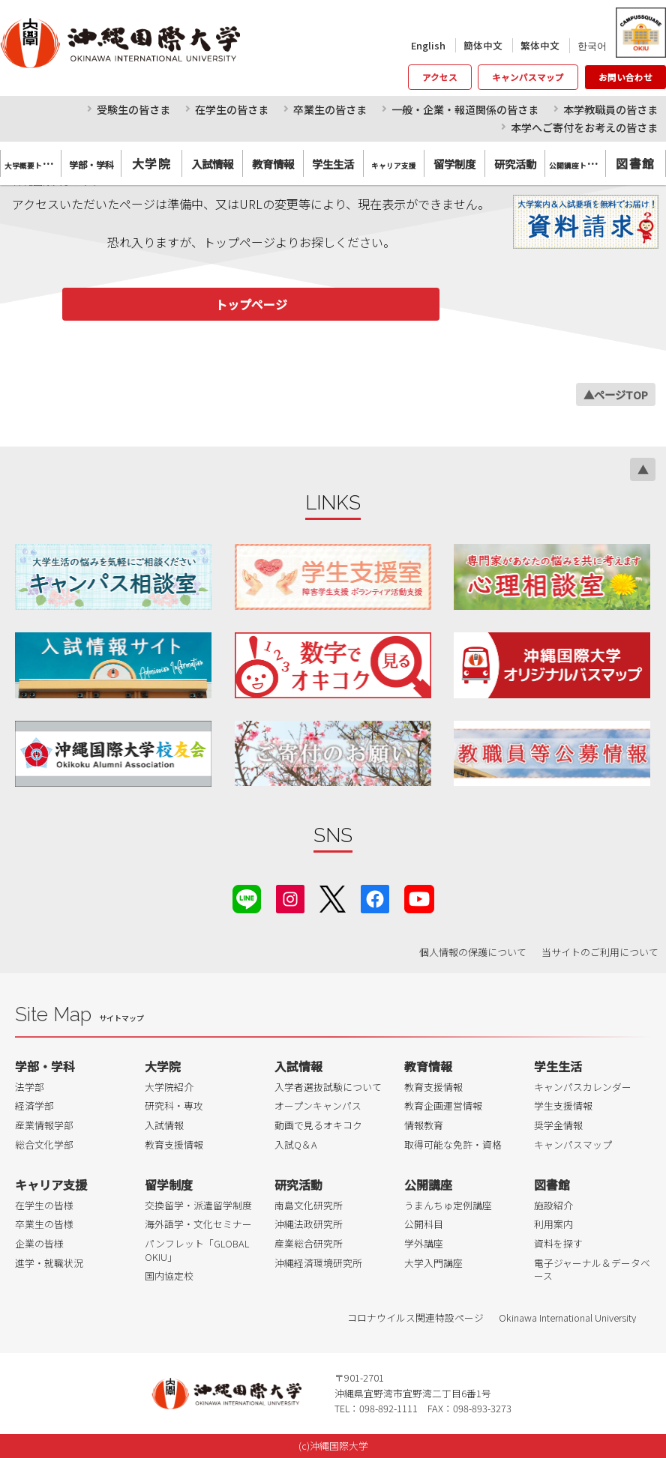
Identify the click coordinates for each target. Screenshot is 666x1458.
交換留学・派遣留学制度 (198, 1205)
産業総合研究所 (308, 1243)
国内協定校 (169, 1275)
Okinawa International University (567, 1317)
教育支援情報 (174, 1144)
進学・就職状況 (49, 1263)
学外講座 (423, 1243)
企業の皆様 (39, 1243)
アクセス (440, 77)
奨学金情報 (558, 1125)
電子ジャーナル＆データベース (592, 1269)
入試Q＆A (295, 1144)
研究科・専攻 (174, 1105)
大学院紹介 (169, 1087)
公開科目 (423, 1224)
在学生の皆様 (44, 1205)
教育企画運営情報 (443, 1105)
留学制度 (169, 1185)
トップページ (251, 304)
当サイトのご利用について (600, 952)
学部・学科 (45, 1066)
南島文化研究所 (308, 1205)
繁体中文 (540, 45)
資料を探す (558, 1243)
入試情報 (164, 1125)
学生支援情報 (563, 1105)
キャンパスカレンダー (583, 1087)
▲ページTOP (616, 394)
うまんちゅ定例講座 (448, 1205)
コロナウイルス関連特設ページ (415, 1317)
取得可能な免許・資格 (453, 1144)
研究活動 (298, 1185)
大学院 (152, 163)
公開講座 (428, 1185)
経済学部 (34, 1105)
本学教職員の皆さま (610, 109)
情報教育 (423, 1125)
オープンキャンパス (318, 1105)
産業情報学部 (44, 1125)
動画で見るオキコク (318, 1125)
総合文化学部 (44, 1144)
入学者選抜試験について (328, 1087)
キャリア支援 (51, 1185)
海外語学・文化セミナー (198, 1224)
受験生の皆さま (133, 109)
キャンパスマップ (528, 77)
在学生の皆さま (231, 109)
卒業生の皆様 (44, 1224)
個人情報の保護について (472, 952)
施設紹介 (553, 1205)
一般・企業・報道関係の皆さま (465, 109)
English (428, 45)
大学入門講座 (433, 1263)
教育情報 (428, 1066)
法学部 (29, 1087)
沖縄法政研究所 (308, 1224)
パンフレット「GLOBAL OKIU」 (197, 1250)
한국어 (592, 45)
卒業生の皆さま (330, 109)
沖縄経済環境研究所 (318, 1263)
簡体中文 (483, 45)
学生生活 (558, 1066)
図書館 (636, 163)
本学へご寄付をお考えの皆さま (584, 127)
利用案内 (553, 1224)
